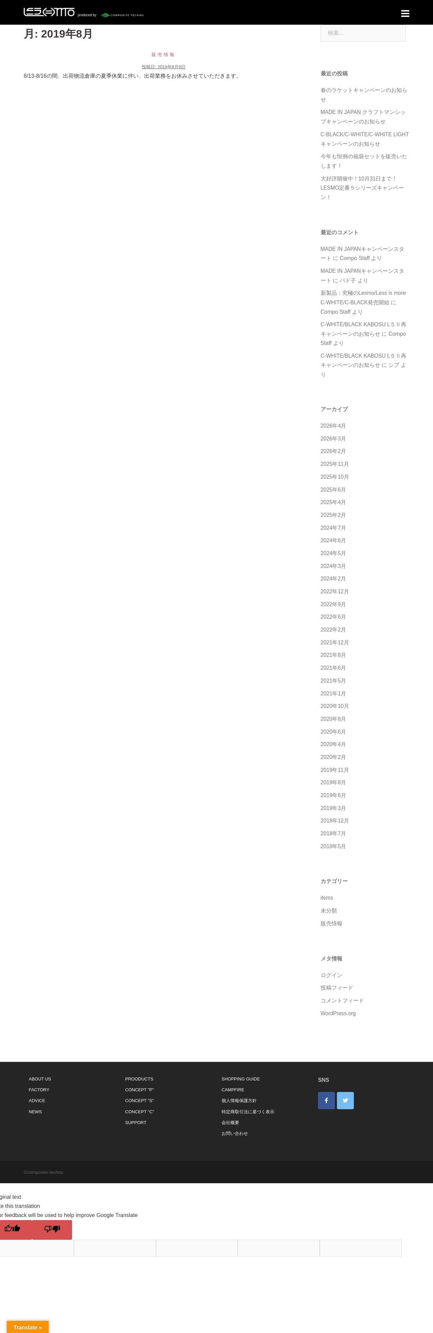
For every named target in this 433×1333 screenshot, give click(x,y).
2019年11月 (335, 760)
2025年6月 (334, 483)
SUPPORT (135, 1110)
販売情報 (164, 52)
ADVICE (37, 1088)
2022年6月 (334, 609)
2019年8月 (334, 773)
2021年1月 (334, 684)
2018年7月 (334, 823)
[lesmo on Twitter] (345, 1088)
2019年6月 (334, 785)
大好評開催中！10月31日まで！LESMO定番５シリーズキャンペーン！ (363, 185)
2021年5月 (334, 672)
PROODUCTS (139, 1066)
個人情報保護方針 (239, 1088)
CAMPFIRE (233, 1077)
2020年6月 (334, 722)
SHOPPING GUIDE (241, 1066)
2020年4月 (334, 735)
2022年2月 (334, 622)
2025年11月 (335, 458)
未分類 (329, 899)
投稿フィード (337, 976)
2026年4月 (334, 421)
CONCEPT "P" (139, 1077)
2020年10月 (335, 697)
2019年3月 (334, 798)
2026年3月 (334, 433)
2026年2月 (334, 446)
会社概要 (230, 1110)
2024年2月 (334, 571)
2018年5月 (334, 835)
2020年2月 (334, 747)
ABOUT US (40, 1066)
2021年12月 (335, 634)
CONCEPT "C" (139, 1099)
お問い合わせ (235, 1121)
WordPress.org (339, 1001)
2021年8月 (334, 647)
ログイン (331, 963)
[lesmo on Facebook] (326, 1088)
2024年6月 (334, 534)
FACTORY (39, 1077)
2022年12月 (335, 584)
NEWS (35, 1099)
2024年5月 (334, 546)
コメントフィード (342, 989)
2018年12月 (335, 810)
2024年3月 (334, 559)
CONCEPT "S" (139, 1088)
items (327, 887)
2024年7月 (334, 521)
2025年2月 (334, 508)
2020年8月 (334, 710)
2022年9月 (334, 596)
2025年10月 (335, 471)
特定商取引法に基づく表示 (248, 1099)
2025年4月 (334, 496)
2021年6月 (334, 659)
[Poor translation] (52, 1218)
